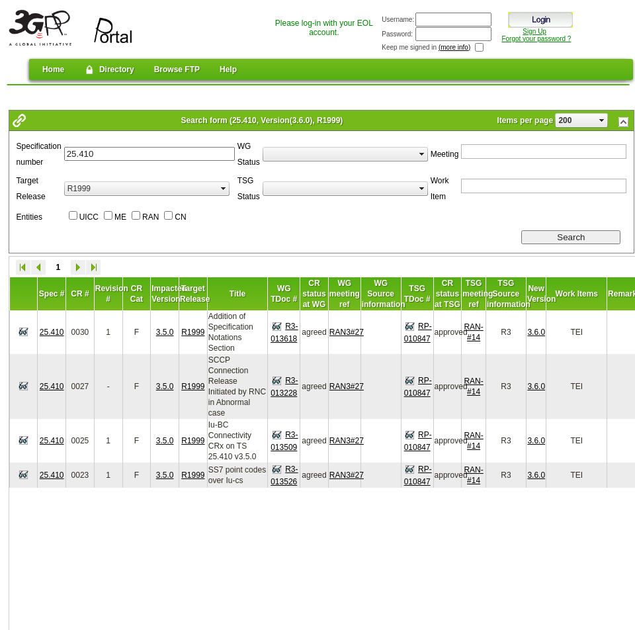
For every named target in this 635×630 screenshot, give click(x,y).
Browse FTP (177, 69)
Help (228, 69)
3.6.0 (536, 332)
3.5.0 (165, 332)
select (602, 120)
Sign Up (534, 31)
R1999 (192, 332)
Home (53, 69)
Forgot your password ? (536, 38)
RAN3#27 (346, 332)
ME (120, 217)
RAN (150, 217)
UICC (89, 217)
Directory (109, 69)
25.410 (52, 332)
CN (180, 217)
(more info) (454, 47)
